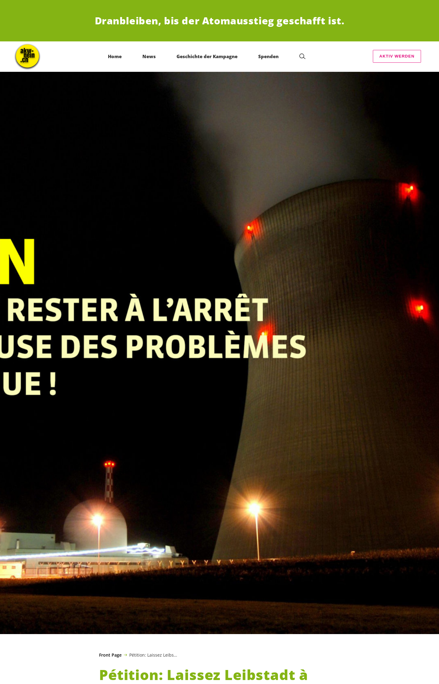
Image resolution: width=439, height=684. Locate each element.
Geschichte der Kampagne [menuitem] (207, 56)
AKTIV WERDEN (396, 56)
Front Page (110, 655)
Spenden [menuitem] (269, 56)
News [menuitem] (149, 56)
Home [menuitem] (115, 56)
